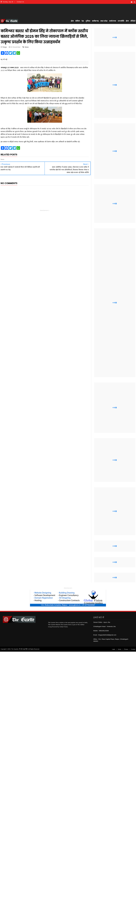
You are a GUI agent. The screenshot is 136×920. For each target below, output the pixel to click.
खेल (127, 21)
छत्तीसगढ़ (95, 21)
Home (119, 649)
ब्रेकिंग (77, 21)
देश (83, 21)
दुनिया (88, 21)
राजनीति (121, 21)
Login (113, 649)
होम (72, 21)
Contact (133, 649)
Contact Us (20, 2)
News (27, 47)
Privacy (126, 649)
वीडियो (132, 21)
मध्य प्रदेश (103, 21)
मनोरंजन (112, 21)
